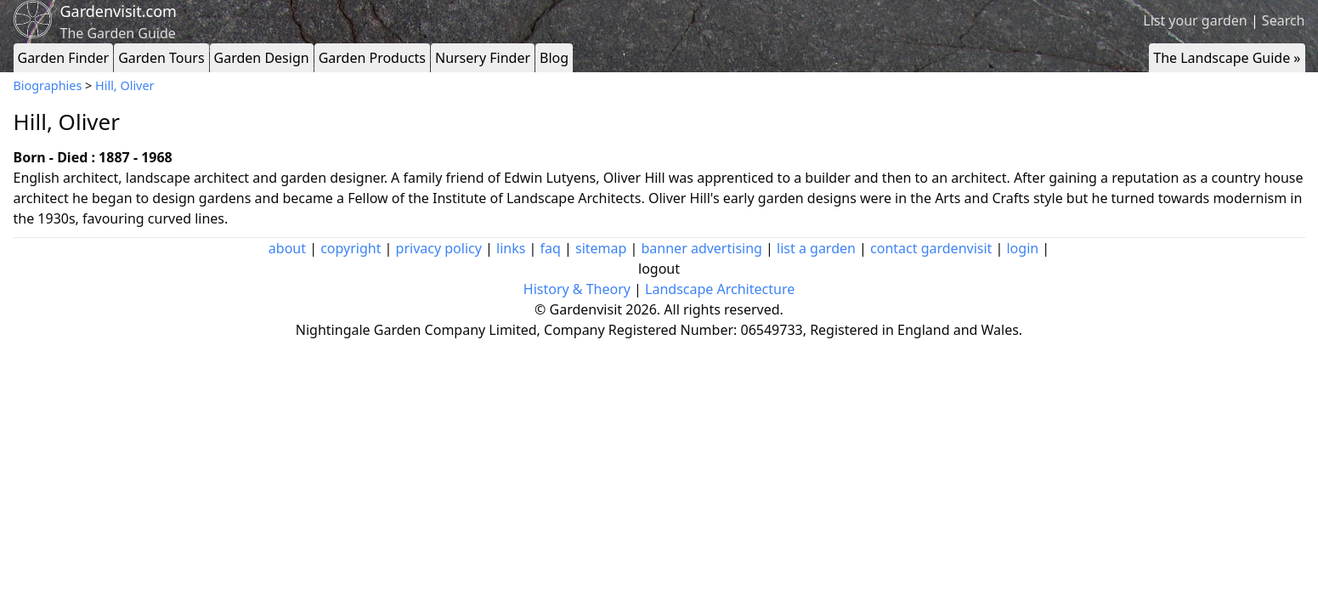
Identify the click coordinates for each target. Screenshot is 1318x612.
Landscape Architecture (720, 289)
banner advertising (702, 248)
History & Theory (577, 289)
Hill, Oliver (124, 85)
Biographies (48, 85)
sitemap (600, 248)
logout (659, 268)
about (287, 248)
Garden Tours (161, 57)
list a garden (816, 248)
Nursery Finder (482, 57)
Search (1283, 20)
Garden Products (372, 57)
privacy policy (439, 248)
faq (550, 248)
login (1022, 248)
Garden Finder (64, 57)
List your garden (1195, 20)
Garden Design (261, 57)
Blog (554, 57)
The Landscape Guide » (1226, 57)
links (510, 248)
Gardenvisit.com (118, 11)
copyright (350, 248)
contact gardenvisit (931, 248)
